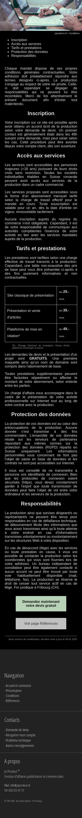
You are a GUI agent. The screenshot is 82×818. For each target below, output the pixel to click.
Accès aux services (26, 44)
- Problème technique (17, 740)
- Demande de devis (16, 729)
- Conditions (11, 695)
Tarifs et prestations (26, 48)
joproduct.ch (61, 33)
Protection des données (29, 52)
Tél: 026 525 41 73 (14, 790)
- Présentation (12, 690)
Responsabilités (23, 56)
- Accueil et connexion (17, 685)
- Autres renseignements (19, 745)
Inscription (19, 40)
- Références (12, 700)
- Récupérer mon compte (19, 734)
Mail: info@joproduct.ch (17, 785)
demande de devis (40, 130)
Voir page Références (41, 623)
